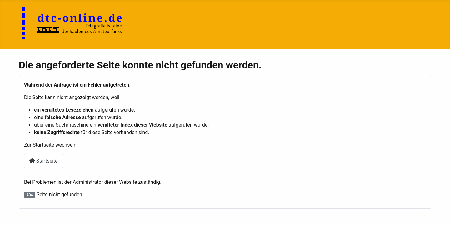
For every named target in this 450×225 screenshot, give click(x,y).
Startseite (43, 161)
